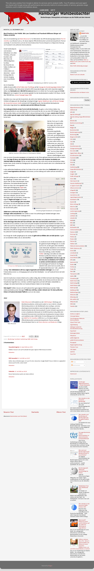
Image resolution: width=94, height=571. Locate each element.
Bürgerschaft (73, 137)
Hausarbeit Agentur (14, 347)
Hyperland (73, 331)
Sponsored (73, 262)
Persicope (73, 234)
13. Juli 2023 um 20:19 (21, 371)
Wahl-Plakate (74, 285)
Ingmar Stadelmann (43, 101)
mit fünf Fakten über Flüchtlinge (25, 87)
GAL (71, 164)
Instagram (73, 192)
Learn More (44, 10)
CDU (71, 139)
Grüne (72, 178)
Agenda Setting (74, 114)
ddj (71, 144)
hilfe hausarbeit (13, 358)
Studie (72, 264)
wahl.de (72, 351)
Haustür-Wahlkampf (76, 183)
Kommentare (75, 365)
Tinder (72, 269)
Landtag (72, 213)
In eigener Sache (75, 185)
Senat (71, 250)
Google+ (72, 174)
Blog (71, 125)
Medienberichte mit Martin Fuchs (79, 92)
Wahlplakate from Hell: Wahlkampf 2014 (84, 487)
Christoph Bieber (74, 316)
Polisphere (73, 335)
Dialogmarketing (74, 148)
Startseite (35, 412)
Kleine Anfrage (74, 204)
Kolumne (72, 206)
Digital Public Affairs (75, 153)
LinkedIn (72, 218)
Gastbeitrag (23, 339)
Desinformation (74, 146)
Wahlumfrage (74, 292)
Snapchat (73, 255)
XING (74, 63)
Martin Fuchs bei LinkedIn (77, 74)
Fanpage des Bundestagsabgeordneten (50, 87)
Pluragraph (73, 342)
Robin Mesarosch (25, 39)
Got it (53, 10)
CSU (71, 141)
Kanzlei (72, 202)
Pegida (22, 187)
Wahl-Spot (73, 287)
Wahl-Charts (73, 281)
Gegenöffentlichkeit (75, 169)
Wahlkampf (73, 290)
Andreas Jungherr (75, 314)
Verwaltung (73, 278)
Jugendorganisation (75, 197)
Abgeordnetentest (75, 107)
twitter (72, 276)
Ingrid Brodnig (74, 324)
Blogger (72, 127)
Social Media (73, 257)
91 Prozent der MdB (12, 266)
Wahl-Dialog (34, 339)
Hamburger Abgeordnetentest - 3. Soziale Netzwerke (84, 383)
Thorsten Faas (74, 347)
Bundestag (11, 339)
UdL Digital (73, 349)
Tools (71, 271)
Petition (72, 236)
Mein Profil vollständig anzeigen (79, 66)
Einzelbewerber (74, 155)
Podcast (72, 241)
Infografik (72, 190)
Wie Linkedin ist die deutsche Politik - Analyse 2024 (84, 505)
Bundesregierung (75, 132)
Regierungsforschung (76, 345)
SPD (71, 260)
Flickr (71, 162)
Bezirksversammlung (76, 123)
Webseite (73, 294)
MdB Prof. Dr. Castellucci (31, 318)
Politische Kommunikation (77, 246)
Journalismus (74, 195)
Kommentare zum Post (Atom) (18, 416)
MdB (28, 339)
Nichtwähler (73, 227)
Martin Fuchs (85, 33)
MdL (71, 222)
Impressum (73, 374)
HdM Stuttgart (48, 302)
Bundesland (73, 130)
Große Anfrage (74, 176)
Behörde (72, 120)
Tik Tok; (72, 267)
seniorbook (73, 253)
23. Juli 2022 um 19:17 (24, 358)
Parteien (72, 232)
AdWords (72, 110)
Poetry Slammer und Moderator (48, 322)
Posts (73, 362)
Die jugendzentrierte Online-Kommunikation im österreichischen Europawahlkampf (84, 435)
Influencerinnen (74, 188)
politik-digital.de (74, 338)
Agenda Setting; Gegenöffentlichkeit (80, 117)
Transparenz (73, 274)
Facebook (17, 339)
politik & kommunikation (77, 340)
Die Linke (72, 151)
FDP (71, 160)
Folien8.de (11, 371)
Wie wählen (73, 299)
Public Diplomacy (75, 248)
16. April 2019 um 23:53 (26, 347)
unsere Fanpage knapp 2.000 (23, 95)
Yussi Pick (73, 354)
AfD (71, 112)
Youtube (72, 306)
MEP (71, 225)
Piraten (72, 239)
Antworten (11, 352)
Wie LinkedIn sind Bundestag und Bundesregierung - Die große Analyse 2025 (84, 417)
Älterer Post (61, 412)
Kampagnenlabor (75, 333)
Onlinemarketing (75, 229)
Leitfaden (73, 216)
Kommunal (73, 209)
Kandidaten (73, 199)
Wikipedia (73, 301)
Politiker (41, 254)
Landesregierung (75, 211)
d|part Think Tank (75, 322)
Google (72, 172)
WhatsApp (73, 297)
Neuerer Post (9, 412)
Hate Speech (73, 181)
